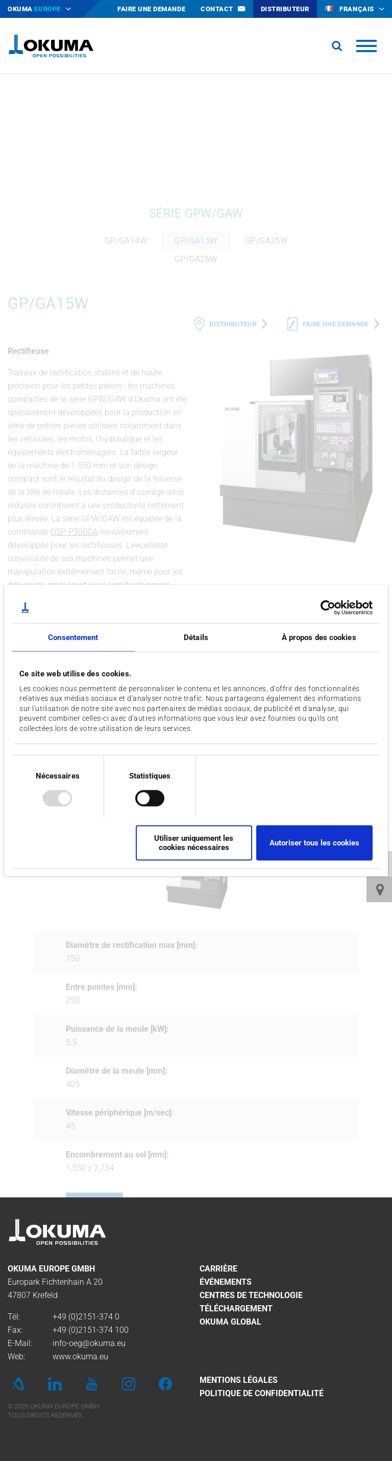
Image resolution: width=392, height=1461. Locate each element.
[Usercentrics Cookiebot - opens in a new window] (328, 608)
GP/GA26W (196, 366)
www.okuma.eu (80, 1356)
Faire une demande (336, 431)
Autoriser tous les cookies (314, 842)
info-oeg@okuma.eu (89, 1343)
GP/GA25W (266, 347)
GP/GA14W (126, 347)
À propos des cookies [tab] (319, 637)
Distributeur (233, 431)
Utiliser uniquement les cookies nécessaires (193, 843)
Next (348, 973)
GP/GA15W (196, 347)
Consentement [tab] (73, 637)
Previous (43, 973)
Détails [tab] (196, 637)
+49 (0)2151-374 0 (86, 1317)
